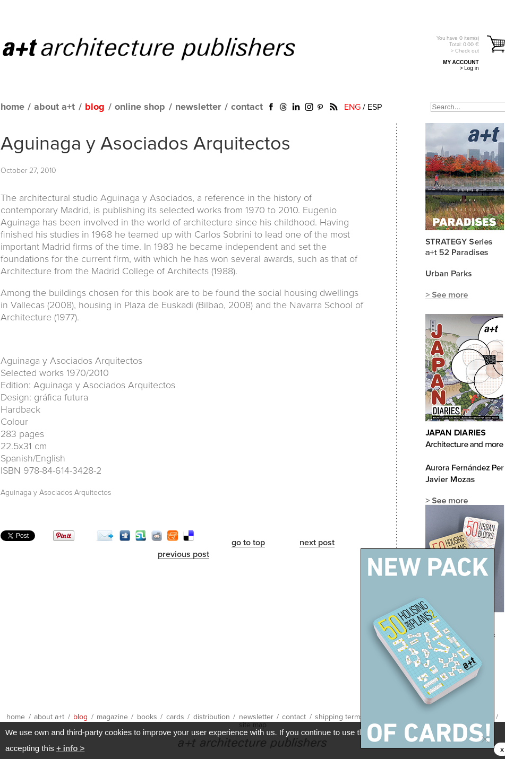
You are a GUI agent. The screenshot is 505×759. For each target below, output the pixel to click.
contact (247, 107)
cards (175, 717)
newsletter (198, 107)
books (147, 717)
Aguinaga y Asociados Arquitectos (145, 144)
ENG (352, 107)
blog (95, 107)
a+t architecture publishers (162, 48)
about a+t (54, 107)
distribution (211, 717)
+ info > (70, 748)
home (12, 107)
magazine (112, 717)
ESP (374, 107)
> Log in (469, 68)
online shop (140, 107)
